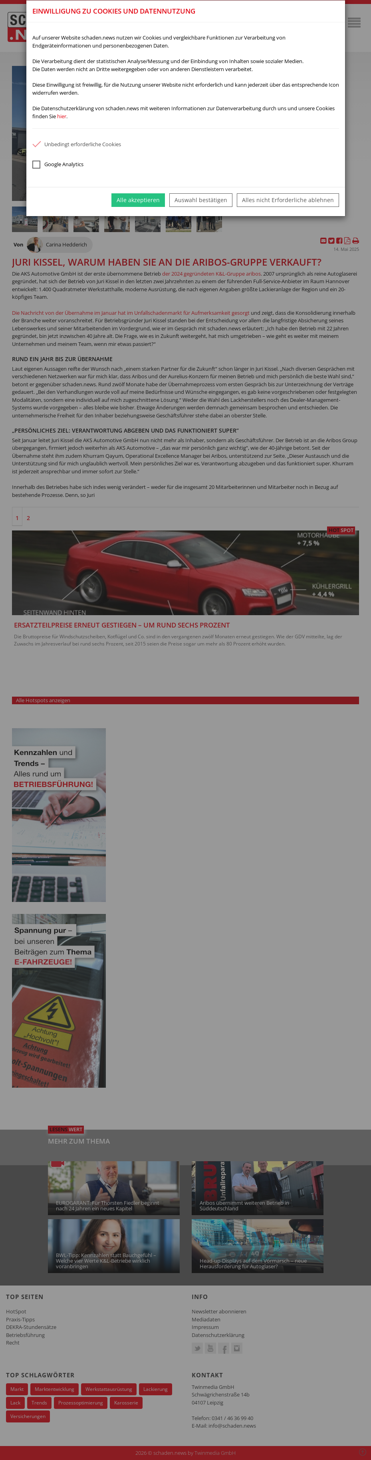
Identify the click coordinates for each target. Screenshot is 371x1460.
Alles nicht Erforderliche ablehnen (288, 200)
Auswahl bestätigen (201, 200)
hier (61, 116)
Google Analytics (57, 165)
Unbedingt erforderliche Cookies (76, 144)
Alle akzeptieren (138, 200)
